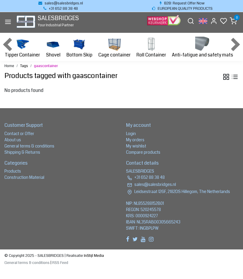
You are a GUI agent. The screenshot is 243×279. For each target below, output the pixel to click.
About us (12, 140)
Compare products (143, 152)
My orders (135, 140)
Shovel (53, 47)
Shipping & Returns (22, 152)
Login (131, 134)
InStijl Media (93, 255)
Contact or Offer (19, 134)
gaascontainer (46, 66)
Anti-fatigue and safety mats (202, 47)
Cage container (114, 47)
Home (9, 66)
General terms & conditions (29, 146)
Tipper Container (22, 47)
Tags (24, 66)
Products (12, 171)
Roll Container (151, 47)
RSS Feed (60, 262)
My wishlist (136, 146)
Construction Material (24, 177)
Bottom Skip (79, 47)
